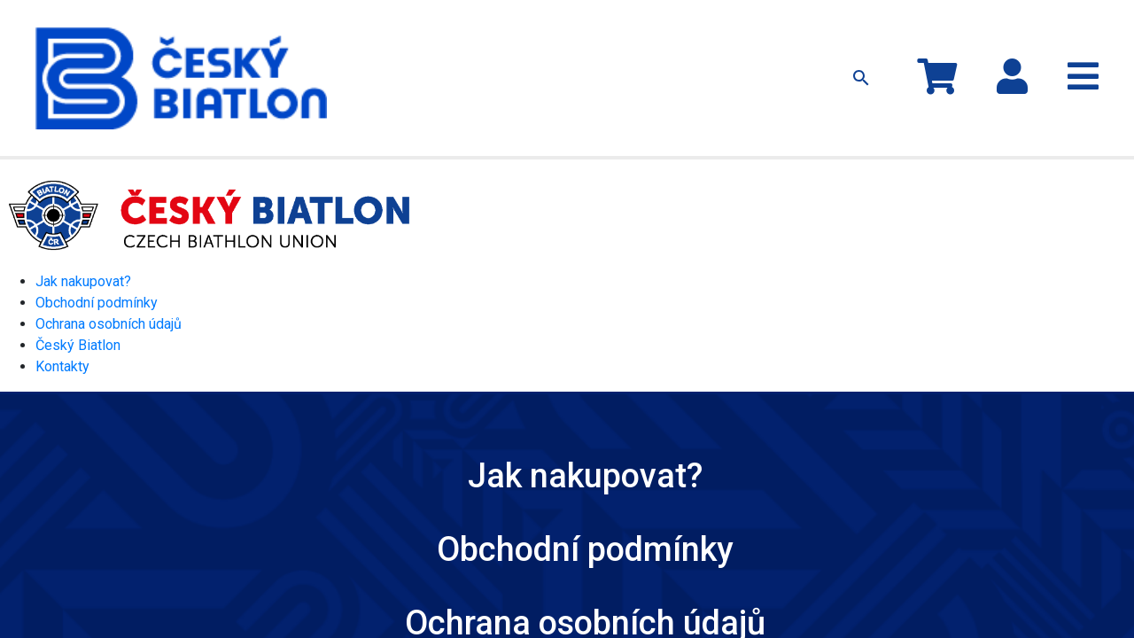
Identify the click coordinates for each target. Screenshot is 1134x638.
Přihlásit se (1057, 25)
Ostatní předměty (581, 33)
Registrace (1065, 42)
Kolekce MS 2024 (359, 33)
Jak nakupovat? (700, 33)
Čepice (501, 33)
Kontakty (781, 33)
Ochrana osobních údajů (108, 230)
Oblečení (443, 33)
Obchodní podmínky (96, 209)
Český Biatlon (77, 252)
